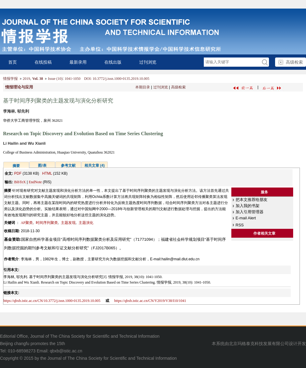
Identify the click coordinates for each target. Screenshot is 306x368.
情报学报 (10, 78)
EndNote (35, 182)
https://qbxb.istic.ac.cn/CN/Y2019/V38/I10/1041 (150, 301)
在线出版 (112, 62)
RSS (240, 225)
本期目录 (142, 87)
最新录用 (78, 62)
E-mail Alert (246, 218)
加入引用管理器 (249, 212)
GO (264, 62)
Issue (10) (55, 78)
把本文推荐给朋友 (251, 199)
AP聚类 (27, 223)
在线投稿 (43, 62)
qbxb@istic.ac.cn (66, 350)
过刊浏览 (147, 62)
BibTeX (20, 182)
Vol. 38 (37, 78)
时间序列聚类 (47, 223)
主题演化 (86, 223)
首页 (12, 62)
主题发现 (68, 223)
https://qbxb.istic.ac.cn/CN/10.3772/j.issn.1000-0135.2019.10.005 (51, 301)
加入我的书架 (247, 205)
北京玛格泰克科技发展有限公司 (259, 343)
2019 (26, 78)
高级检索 (294, 62)
